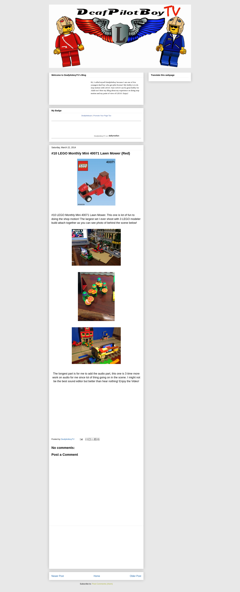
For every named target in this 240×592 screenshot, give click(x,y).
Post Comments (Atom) (102, 584)
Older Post (135, 576)
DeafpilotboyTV (99, 136)
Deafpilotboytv (86, 116)
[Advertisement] (96, 547)
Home (97, 576)
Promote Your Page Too (102, 116)
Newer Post (57, 576)
